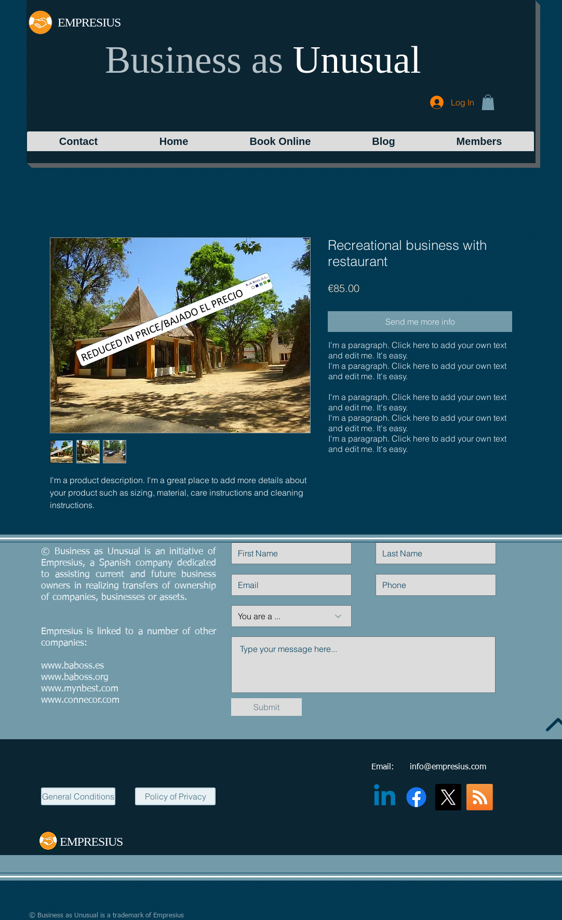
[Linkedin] (384, 797)
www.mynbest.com (79, 689)
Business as (194, 59)
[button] (487, 102)
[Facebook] (416, 797)
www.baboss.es (72, 666)
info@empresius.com (448, 767)
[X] (448, 797)
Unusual (357, 59)
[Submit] (266, 707)
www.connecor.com (80, 700)
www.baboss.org (75, 677)
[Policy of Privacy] (175, 796)
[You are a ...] (291, 616)
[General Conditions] (78, 796)
